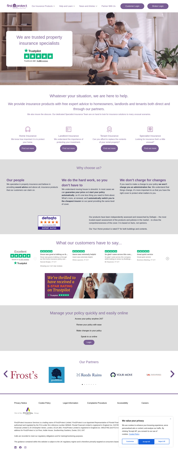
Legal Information (70, 403)
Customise (130, 442)
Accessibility (122, 403)
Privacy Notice (20, 403)
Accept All (162, 442)
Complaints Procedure (97, 403)
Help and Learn (67, 6)
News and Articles (88, 6)
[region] (146, 432)
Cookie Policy (134, 436)
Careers (145, 403)
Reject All (146, 442)
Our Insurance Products (43, 6)
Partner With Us (109, 6)
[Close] (170, 420)
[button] (5, 374)
